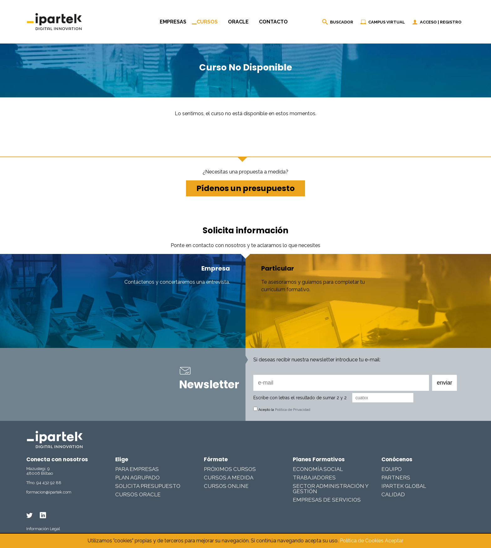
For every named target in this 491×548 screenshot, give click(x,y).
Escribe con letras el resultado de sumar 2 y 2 (300, 397)
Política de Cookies (362, 541)
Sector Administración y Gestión (330, 488)
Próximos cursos (230, 469)
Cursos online (226, 486)
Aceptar (394, 541)
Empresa (215, 268)
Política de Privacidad (292, 409)
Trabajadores (314, 477)
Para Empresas (137, 469)
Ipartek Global (403, 486)
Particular (277, 268)
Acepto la (281, 409)
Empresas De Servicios (327, 500)
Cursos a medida (228, 477)
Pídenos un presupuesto (245, 188)
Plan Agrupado (137, 477)
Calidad (393, 494)
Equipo (391, 469)
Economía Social (318, 469)
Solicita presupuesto (147, 486)
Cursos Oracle (138, 494)
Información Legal (43, 528)
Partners (395, 477)
